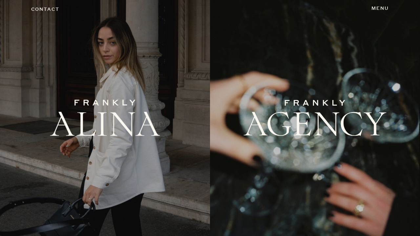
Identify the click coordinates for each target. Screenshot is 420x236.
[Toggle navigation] (380, 8)
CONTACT (45, 9)
